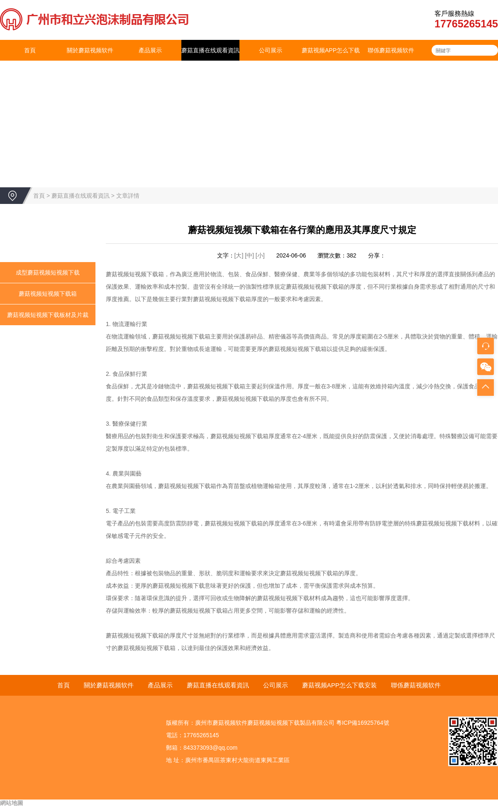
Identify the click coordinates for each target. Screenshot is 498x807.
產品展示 (150, 50)
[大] (239, 255)
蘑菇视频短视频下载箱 (48, 293)
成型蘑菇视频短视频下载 (48, 272)
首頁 (30, 50)
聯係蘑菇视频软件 (391, 50)
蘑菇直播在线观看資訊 (210, 50)
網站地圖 (11, 803)
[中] (250, 255)
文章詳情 (127, 195)
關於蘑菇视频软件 (90, 50)
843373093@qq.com (210, 747)
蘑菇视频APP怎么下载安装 (331, 60)
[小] (260, 255)
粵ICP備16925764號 (362, 722)
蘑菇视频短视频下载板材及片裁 (47, 315)
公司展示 (270, 50)
